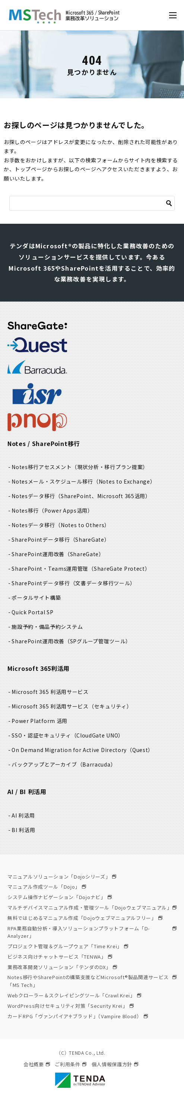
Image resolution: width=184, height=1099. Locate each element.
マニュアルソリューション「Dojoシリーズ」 (61, 876)
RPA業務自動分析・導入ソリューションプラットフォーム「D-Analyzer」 (92, 932)
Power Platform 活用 (39, 720)
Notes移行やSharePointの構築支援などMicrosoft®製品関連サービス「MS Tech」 (92, 981)
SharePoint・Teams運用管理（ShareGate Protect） (81, 568)
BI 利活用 (23, 830)
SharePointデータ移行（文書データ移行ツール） (74, 583)
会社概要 (36, 1064)
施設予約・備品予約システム (47, 626)
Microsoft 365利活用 (38, 668)
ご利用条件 (70, 1064)
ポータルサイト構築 (36, 597)
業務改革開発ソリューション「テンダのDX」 (62, 967)
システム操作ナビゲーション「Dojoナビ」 (59, 897)
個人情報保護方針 (115, 1064)
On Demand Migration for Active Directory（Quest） (82, 750)
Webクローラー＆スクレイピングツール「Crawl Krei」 (74, 995)
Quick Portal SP (33, 612)
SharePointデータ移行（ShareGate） (61, 539)
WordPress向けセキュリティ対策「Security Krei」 (70, 1005)
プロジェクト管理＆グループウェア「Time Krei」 (67, 946)
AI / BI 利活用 (27, 791)
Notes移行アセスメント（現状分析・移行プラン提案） (80, 467)
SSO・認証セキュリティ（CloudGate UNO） (68, 735)
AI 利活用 (23, 815)
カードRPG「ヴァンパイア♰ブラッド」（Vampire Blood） (77, 1016)
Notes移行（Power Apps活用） (52, 510)
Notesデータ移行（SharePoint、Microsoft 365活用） (81, 496)
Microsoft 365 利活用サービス (50, 691)
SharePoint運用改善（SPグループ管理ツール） (71, 641)
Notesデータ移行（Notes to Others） (61, 525)
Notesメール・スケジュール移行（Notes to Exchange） (83, 481)
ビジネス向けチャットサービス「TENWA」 (59, 956)
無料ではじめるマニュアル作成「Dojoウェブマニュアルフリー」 (84, 917)
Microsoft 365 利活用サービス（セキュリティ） (72, 706)
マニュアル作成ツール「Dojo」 (46, 886)
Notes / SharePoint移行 (43, 443)
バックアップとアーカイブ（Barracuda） (64, 764)
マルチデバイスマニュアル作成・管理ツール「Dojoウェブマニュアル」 (92, 907)
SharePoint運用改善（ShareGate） (58, 554)
